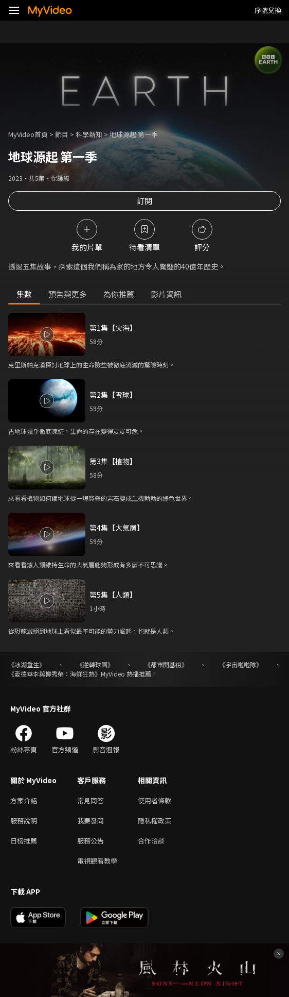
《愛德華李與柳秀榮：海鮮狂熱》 (54, 673)
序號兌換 (268, 10)
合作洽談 (151, 841)
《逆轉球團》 (95, 664)
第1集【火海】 (113, 328)
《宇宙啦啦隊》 (240, 664)
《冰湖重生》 (26, 664)
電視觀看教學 (97, 861)
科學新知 (89, 134)
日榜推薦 (23, 841)
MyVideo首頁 (28, 134)
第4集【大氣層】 (116, 527)
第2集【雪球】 (113, 395)
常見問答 (90, 800)
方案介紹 (23, 800)
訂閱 (144, 200)
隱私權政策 (154, 820)
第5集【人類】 (113, 594)
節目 (61, 134)
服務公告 (90, 841)
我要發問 (90, 820)
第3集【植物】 (113, 461)
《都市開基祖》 (166, 664)
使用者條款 (154, 800)
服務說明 (23, 820)
